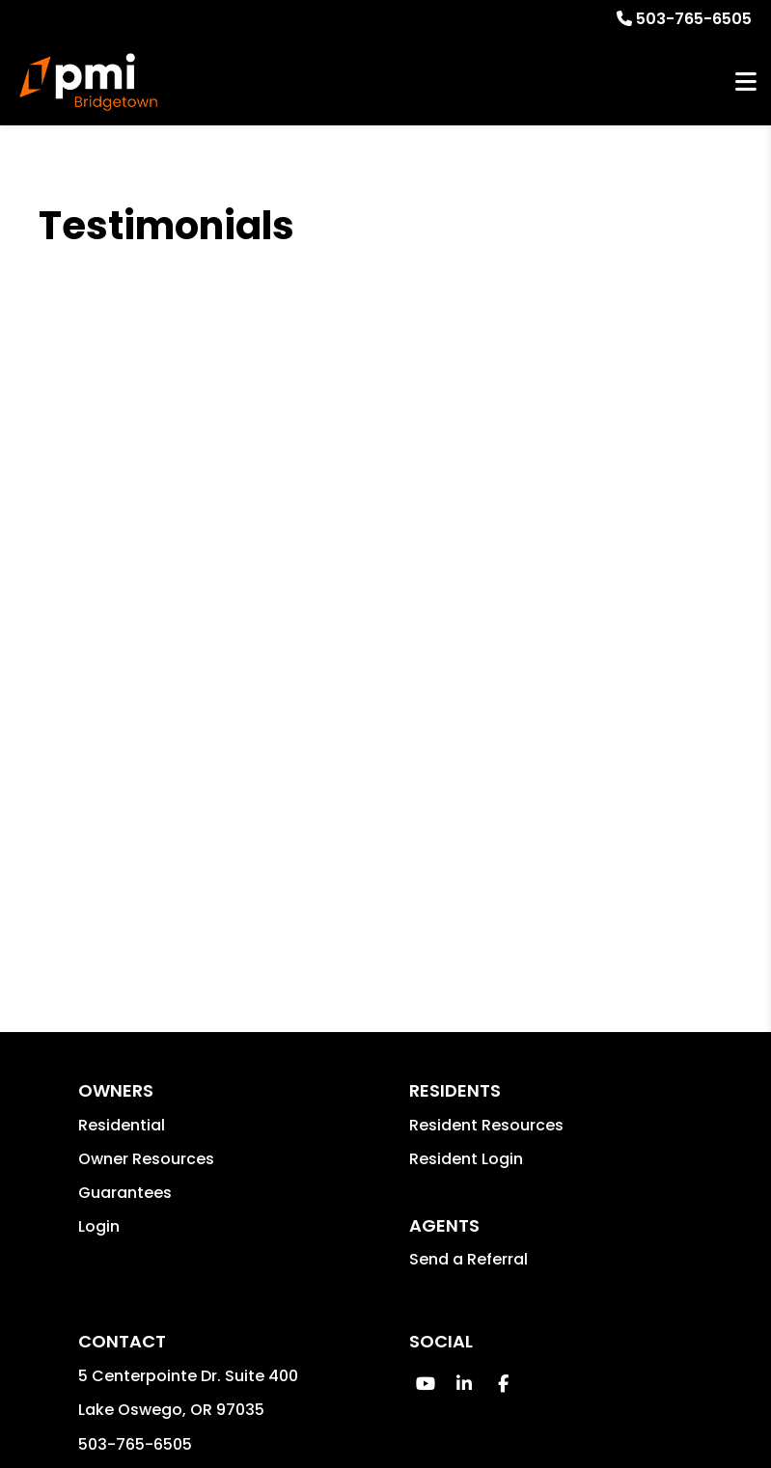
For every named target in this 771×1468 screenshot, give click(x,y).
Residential (121, 1125)
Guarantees (125, 1193)
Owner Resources (146, 1159)
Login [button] (99, 1226)
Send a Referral (468, 1259)
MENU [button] (746, 82)
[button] (426, 1383)
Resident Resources (486, 1125)
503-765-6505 (694, 19)
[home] (88, 82)
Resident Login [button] (466, 1159)
